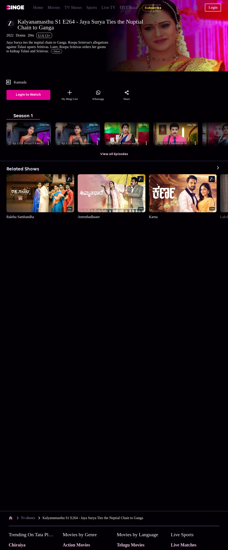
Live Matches (183, 544)
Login (213, 7)
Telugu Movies (131, 544)
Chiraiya (17, 544)
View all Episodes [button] (114, 154)
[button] (30, 135)
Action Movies (76, 544)
